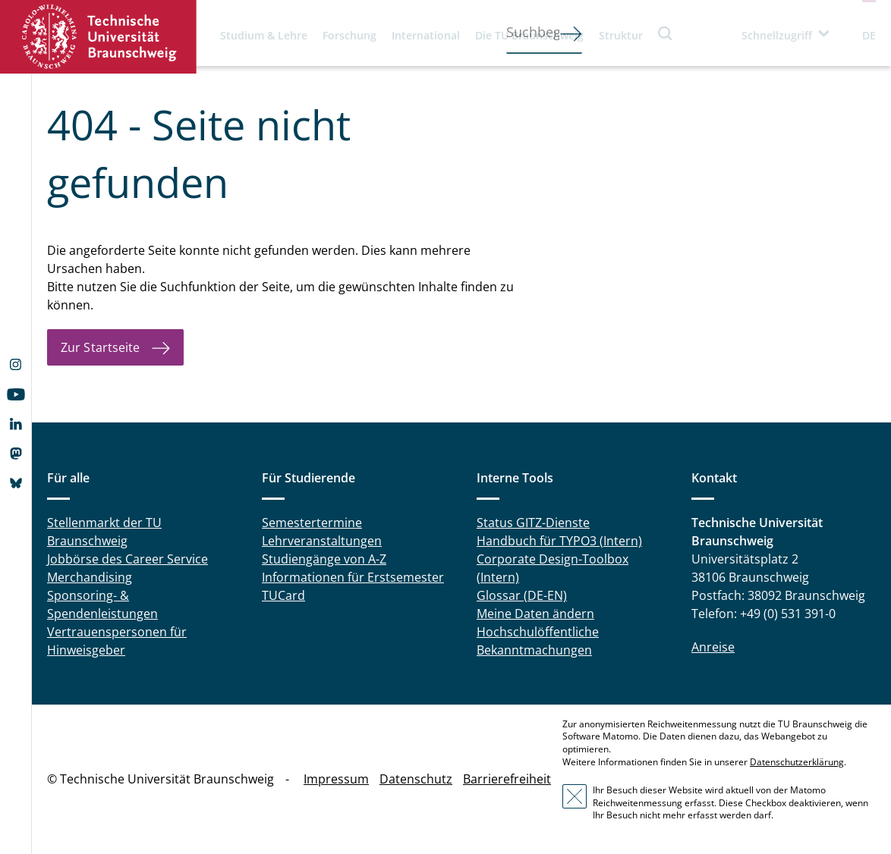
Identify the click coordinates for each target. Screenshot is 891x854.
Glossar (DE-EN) (522, 595)
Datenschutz (415, 779)
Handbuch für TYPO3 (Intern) (559, 540)
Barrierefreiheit (507, 779)
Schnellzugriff (776, 35)
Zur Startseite (100, 347)
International (426, 35)
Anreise (713, 647)
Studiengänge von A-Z (324, 559)
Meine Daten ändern (535, 613)
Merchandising (89, 577)
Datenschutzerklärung (797, 761)
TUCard (283, 595)
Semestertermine (312, 522)
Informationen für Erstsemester (353, 577)
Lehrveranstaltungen (322, 540)
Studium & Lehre (263, 35)
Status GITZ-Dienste (533, 522)
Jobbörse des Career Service (127, 559)
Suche (665, 33)
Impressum (336, 779)
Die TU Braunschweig (529, 35)
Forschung (349, 35)
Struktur (621, 35)
